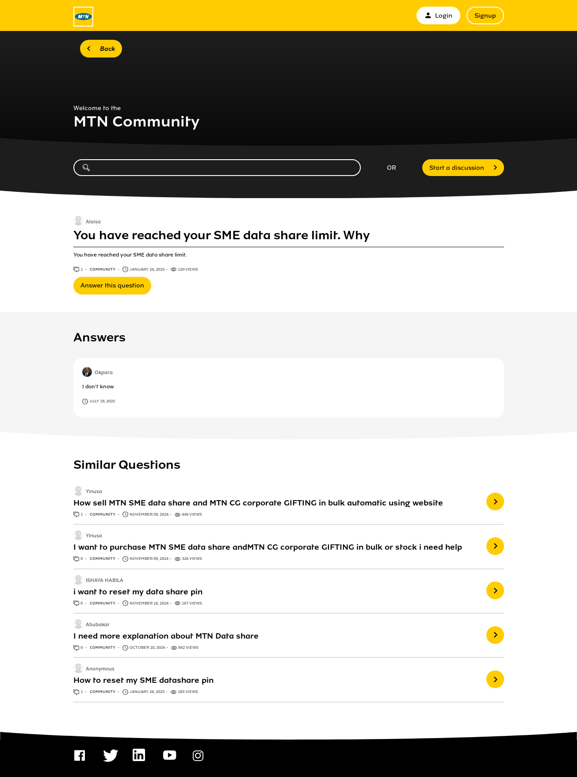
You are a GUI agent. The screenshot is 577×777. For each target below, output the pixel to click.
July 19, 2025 (102, 401)
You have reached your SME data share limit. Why (221, 235)
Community (103, 269)
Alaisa (93, 222)
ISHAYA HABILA (104, 581)
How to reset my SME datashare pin (143, 680)
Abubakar (98, 625)
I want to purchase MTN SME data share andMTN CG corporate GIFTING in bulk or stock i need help (267, 547)
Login (438, 15)
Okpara (104, 373)
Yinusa (94, 492)
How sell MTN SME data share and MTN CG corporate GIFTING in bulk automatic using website (258, 503)
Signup (485, 15)
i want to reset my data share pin (138, 591)
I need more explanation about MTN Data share (166, 636)
